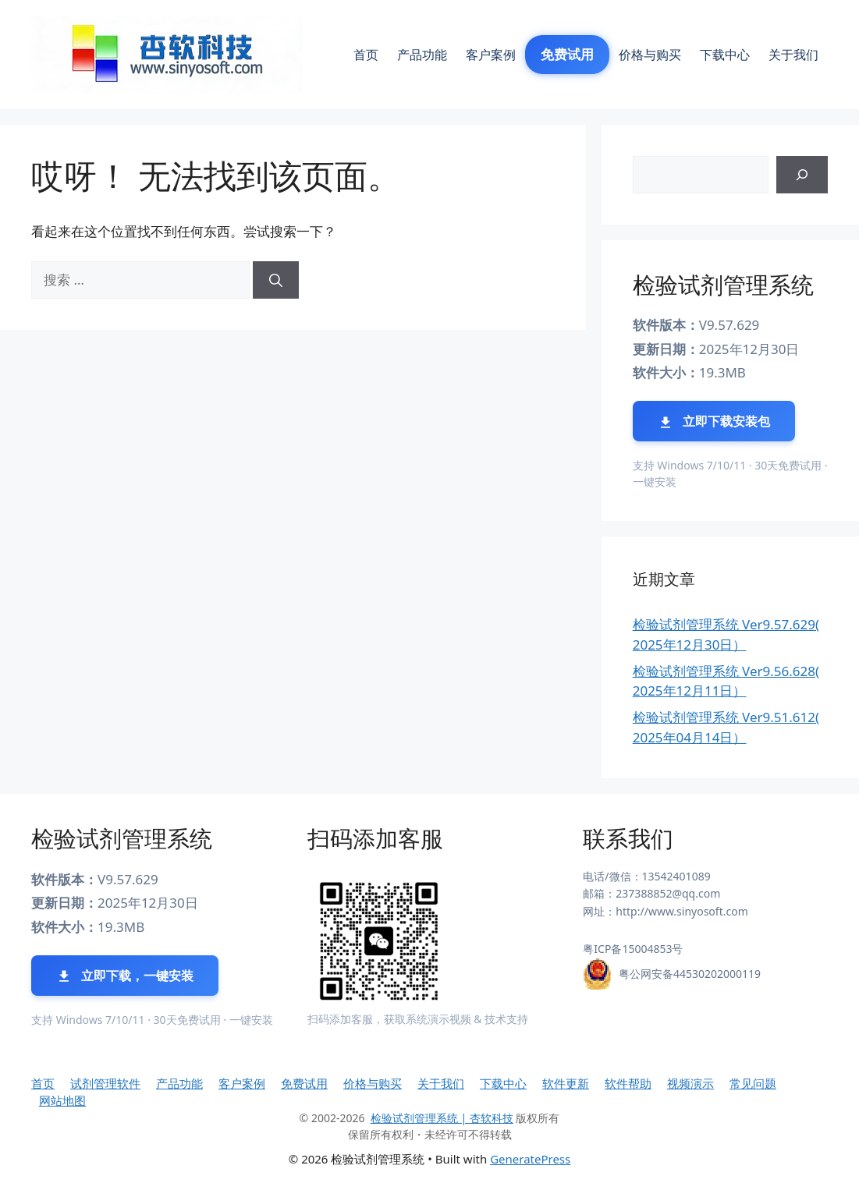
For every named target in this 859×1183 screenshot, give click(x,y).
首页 (365, 54)
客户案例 (491, 54)
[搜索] (276, 280)
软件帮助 (628, 1083)
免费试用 (567, 54)
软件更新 (565, 1083)
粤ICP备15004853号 (633, 948)
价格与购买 (650, 54)
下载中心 (725, 54)
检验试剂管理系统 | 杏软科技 (442, 1117)
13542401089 (676, 876)
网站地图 (62, 1100)
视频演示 (690, 1083)
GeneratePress (530, 1159)
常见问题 (752, 1083)
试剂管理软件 (105, 1083)
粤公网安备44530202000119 (690, 973)
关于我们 (793, 54)
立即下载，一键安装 (124, 976)
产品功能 (422, 54)
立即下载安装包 (714, 421)
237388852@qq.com (668, 893)
